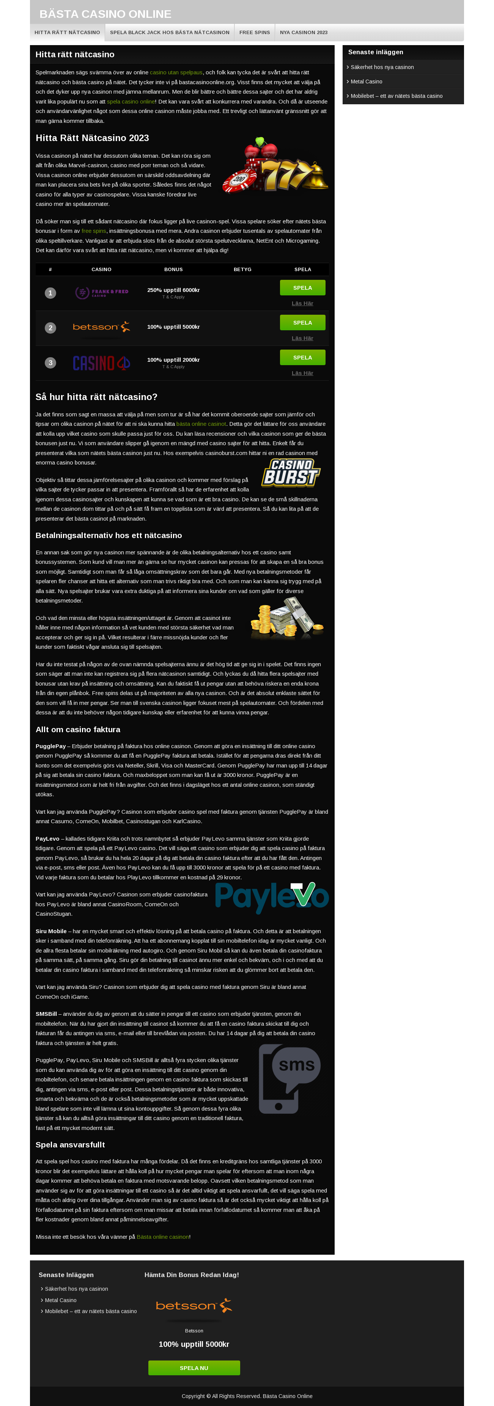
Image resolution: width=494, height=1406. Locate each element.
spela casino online (131, 101)
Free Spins (254, 32)
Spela (302, 287)
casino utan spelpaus (176, 72)
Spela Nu (194, 1368)
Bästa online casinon (163, 1236)
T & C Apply (173, 297)
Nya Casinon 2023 (303, 32)
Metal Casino (366, 81)
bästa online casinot (201, 424)
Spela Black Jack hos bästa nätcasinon (170, 32)
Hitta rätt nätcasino (67, 32)
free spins (94, 231)
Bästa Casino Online (105, 14)
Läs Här (302, 303)
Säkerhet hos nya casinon (382, 67)
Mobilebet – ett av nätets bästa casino (397, 96)
